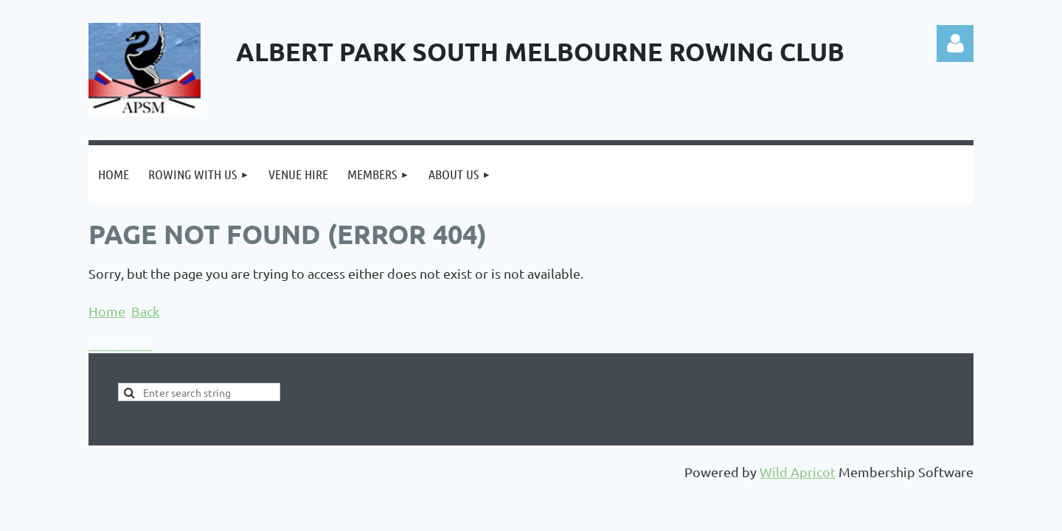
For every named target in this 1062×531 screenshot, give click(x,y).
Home (106, 311)
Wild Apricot (798, 471)
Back (145, 311)
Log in (955, 43)
